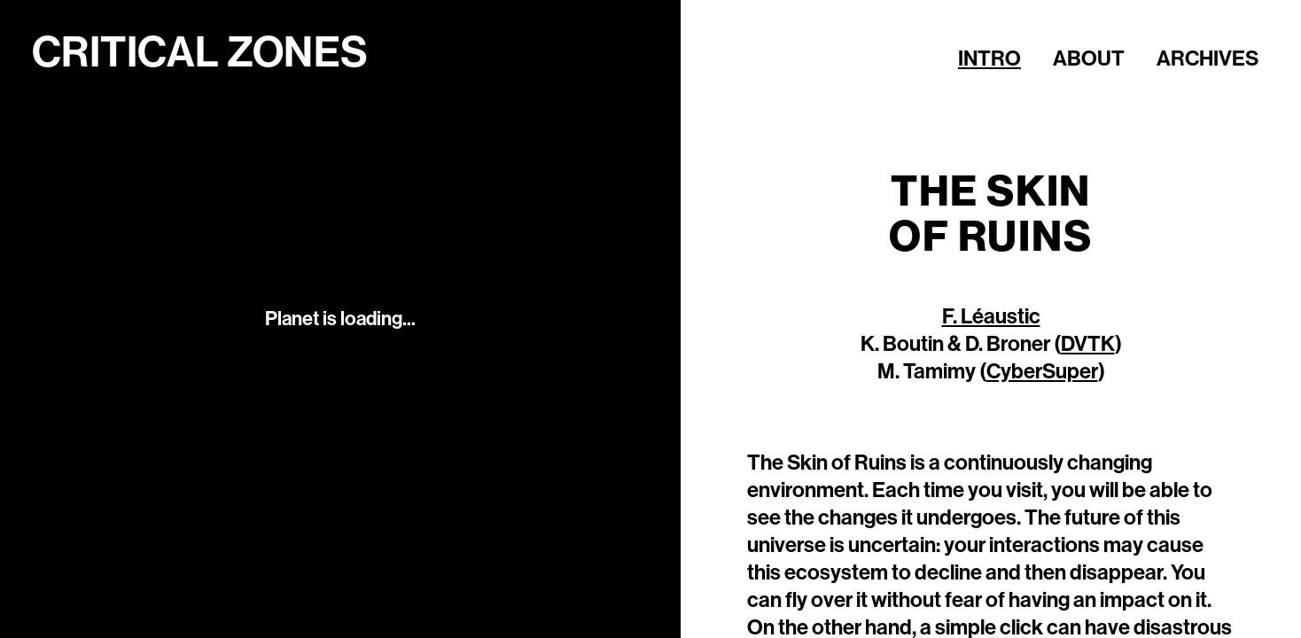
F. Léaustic (991, 316)
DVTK (1088, 343)
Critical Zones (200, 53)
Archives (1207, 58)
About (1089, 58)
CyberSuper (1042, 371)
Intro (989, 58)
